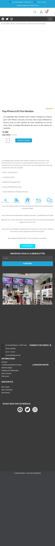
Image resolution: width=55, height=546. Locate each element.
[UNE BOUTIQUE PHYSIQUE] (27, 193)
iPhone (13, 23)
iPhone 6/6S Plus (21, 23)
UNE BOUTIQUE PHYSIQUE (27, 196)
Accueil (3, 23)
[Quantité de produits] (8, 134)
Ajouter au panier (23, 134)
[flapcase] (27, 315)
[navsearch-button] (35, 12)
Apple (8, 23)
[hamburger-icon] (50, 18)
